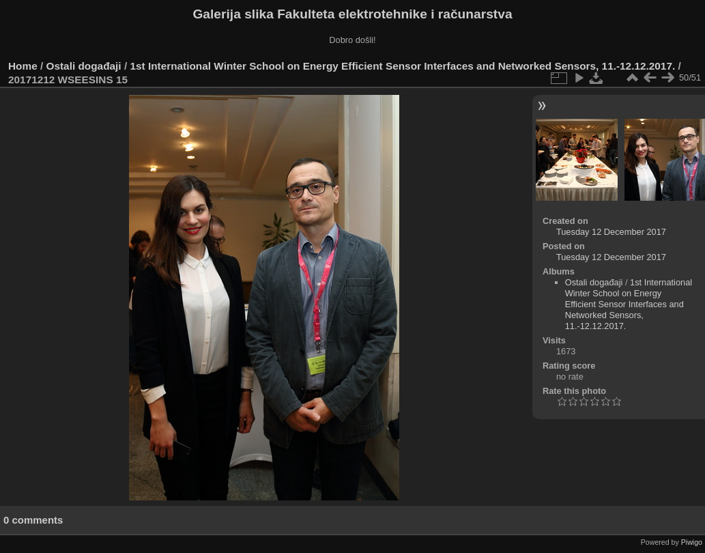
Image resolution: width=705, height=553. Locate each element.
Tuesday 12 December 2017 (611, 232)
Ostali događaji (83, 66)
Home (23, 66)
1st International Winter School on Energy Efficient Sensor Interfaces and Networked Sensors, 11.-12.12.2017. (402, 66)
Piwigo (691, 542)
